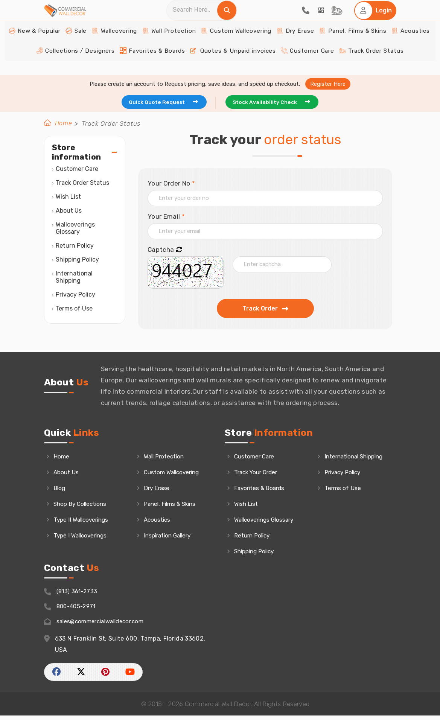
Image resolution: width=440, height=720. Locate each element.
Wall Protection (174, 45)
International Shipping (75, 277)
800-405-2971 (72, 611)
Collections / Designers (91, 64)
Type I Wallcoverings (83, 538)
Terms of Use (74, 308)
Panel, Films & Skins (337, 45)
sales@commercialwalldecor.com (99, 626)
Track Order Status (354, 64)
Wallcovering (125, 45)
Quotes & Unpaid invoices (231, 64)
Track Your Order (258, 473)
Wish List (68, 197)
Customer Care (297, 64)
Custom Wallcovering (234, 45)
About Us (69, 211)
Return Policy (75, 246)
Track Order (265, 309)
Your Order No (171, 183)
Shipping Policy (77, 259)
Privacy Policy (75, 294)
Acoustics (389, 45)
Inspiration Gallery (171, 538)
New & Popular (55, 45)
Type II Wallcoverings (84, 522)
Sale (91, 45)
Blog (60, 489)
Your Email (166, 217)
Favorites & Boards (159, 64)
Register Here (328, 82)
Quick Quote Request (163, 101)
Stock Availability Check (276, 101)
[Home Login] (373, 18)
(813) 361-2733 (72, 595)
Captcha (165, 250)
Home (64, 124)
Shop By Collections (83, 506)
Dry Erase (286, 45)
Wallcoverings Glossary (76, 228)
